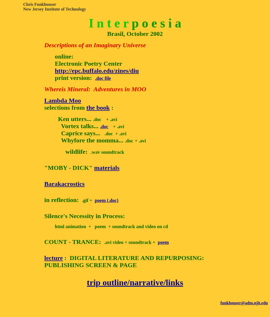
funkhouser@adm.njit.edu (244, 303)
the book (98, 107)
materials (106, 167)
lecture (53, 257)
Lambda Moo (62, 100)
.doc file (103, 78)
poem (163, 242)
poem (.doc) (106, 200)
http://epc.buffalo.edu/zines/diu (97, 70)
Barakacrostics (64, 183)
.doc (104, 126)
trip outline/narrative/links (135, 282)
